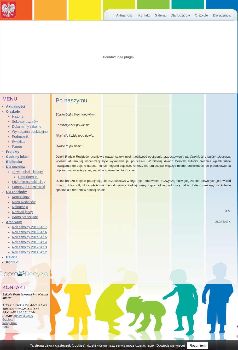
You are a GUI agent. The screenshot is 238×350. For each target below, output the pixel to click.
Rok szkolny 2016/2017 (29, 227)
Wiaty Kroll (9, 323)
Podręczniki (20, 137)
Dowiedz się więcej (171, 345)
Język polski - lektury (27, 172)
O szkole (201, 15)
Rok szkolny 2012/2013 (29, 247)
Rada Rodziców (23, 202)
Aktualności (125, 15)
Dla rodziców (180, 15)
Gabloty (7, 319)
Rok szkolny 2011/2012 (29, 252)
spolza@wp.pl (23, 316)
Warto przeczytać (25, 217)
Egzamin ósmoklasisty (28, 182)
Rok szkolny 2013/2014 (29, 242)
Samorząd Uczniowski (28, 187)
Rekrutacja (20, 207)
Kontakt (144, 15)
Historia (17, 116)
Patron (17, 147)
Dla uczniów (222, 15)
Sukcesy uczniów (25, 121)
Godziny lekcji (17, 157)
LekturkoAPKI (28, 177)
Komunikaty (20, 197)
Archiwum (14, 222)
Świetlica (18, 142)
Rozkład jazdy (22, 212)
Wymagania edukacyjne (30, 131)
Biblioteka (14, 162)
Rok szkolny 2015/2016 (29, 232)
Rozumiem (198, 345)
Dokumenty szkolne (26, 126)
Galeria (160, 15)
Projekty (12, 152)
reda (5, 326)
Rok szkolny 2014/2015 (29, 237)
